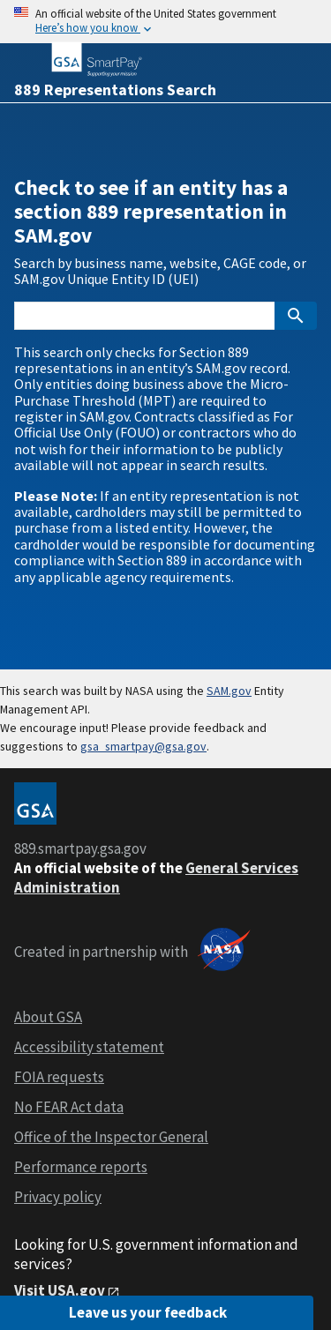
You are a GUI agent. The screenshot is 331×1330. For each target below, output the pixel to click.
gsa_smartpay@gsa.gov (143, 746)
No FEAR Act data (69, 1107)
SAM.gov (229, 691)
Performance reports (80, 1167)
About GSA (48, 1017)
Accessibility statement (89, 1047)
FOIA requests (59, 1077)
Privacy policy (58, 1197)
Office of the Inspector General (111, 1137)
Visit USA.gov (59, 1290)
